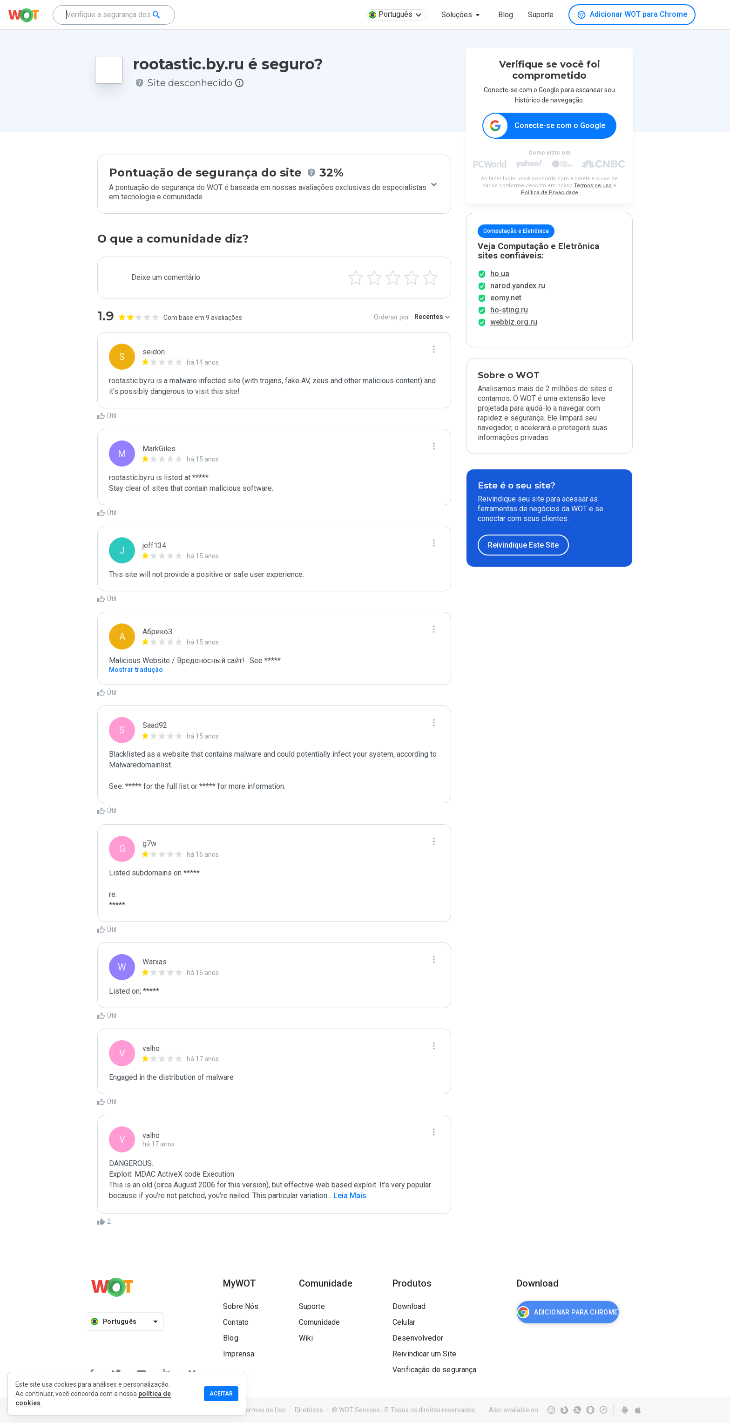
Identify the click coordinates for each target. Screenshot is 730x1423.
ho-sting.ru (509, 320)
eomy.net (505, 308)
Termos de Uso (264, 1410)
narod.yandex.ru (517, 295)
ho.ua (499, 283)
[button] (462, 15)
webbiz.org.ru (513, 332)
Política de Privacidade (549, 193)
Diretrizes (309, 1410)
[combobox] (114, 15)
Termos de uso (593, 186)
